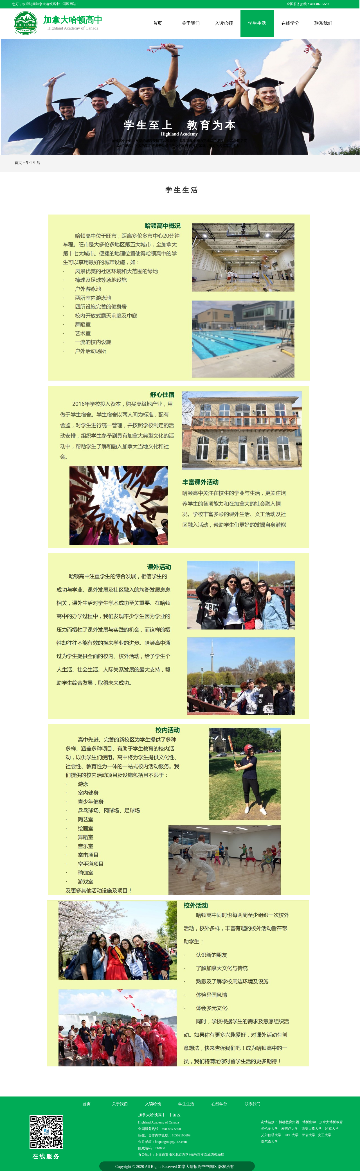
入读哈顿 (224, 23)
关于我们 (191, 23)
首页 (157, 23)
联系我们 (323, 23)
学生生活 (257, 23)
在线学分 (290, 23)
